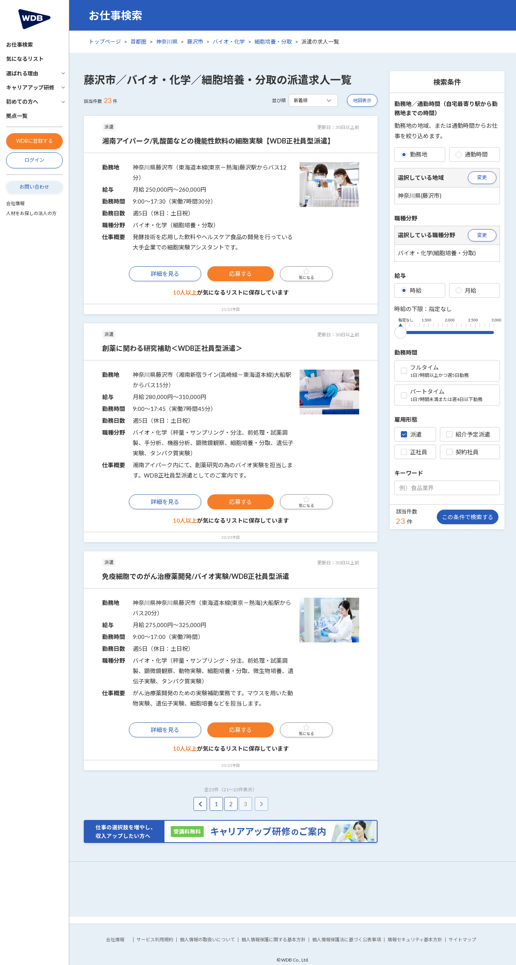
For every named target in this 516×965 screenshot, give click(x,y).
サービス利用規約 (155, 939)
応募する (240, 273)
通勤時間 (472, 154)
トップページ (105, 41)
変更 (482, 177)
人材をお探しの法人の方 (31, 213)
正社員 (414, 451)
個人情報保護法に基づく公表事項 (346, 939)
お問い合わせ (34, 187)
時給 (411, 290)
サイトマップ (462, 939)
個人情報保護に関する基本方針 (273, 939)
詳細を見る (165, 273)
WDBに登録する (34, 141)
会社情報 (15, 203)
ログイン (34, 160)
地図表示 (362, 100)
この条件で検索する (467, 516)
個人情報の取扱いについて (207, 939)
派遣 (411, 434)
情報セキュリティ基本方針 (414, 939)
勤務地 (414, 154)
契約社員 (462, 451)
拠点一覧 (17, 115)
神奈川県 (166, 41)
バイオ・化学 (229, 41)
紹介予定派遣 (468, 434)
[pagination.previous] (200, 804)
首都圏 (138, 41)
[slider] (400, 331)
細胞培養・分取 (273, 41)
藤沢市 (195, 41)
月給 (466, 290)
